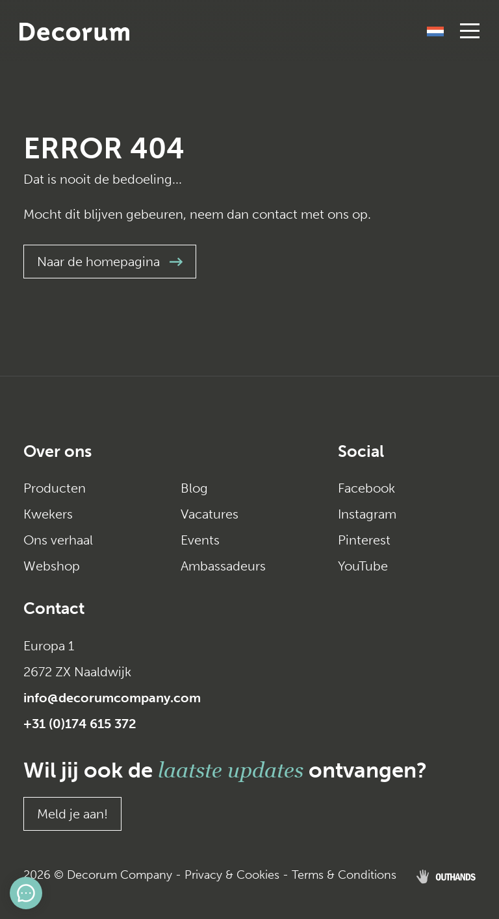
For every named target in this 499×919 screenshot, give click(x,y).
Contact (53, 608)
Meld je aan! (72, 814)
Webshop (51, 566)
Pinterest (364, 540)
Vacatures (209, 514)
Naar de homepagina (110, 261)
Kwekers (48, 514)
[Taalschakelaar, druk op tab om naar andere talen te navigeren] (435, 30)
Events (200, 540)
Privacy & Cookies (232, 875)
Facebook (366, 488)
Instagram (367, 514)
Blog (194, 488)
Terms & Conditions (344, 875)
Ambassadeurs (223, 566)
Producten (54, 488)
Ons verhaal (58, 540)
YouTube (363, 566)
